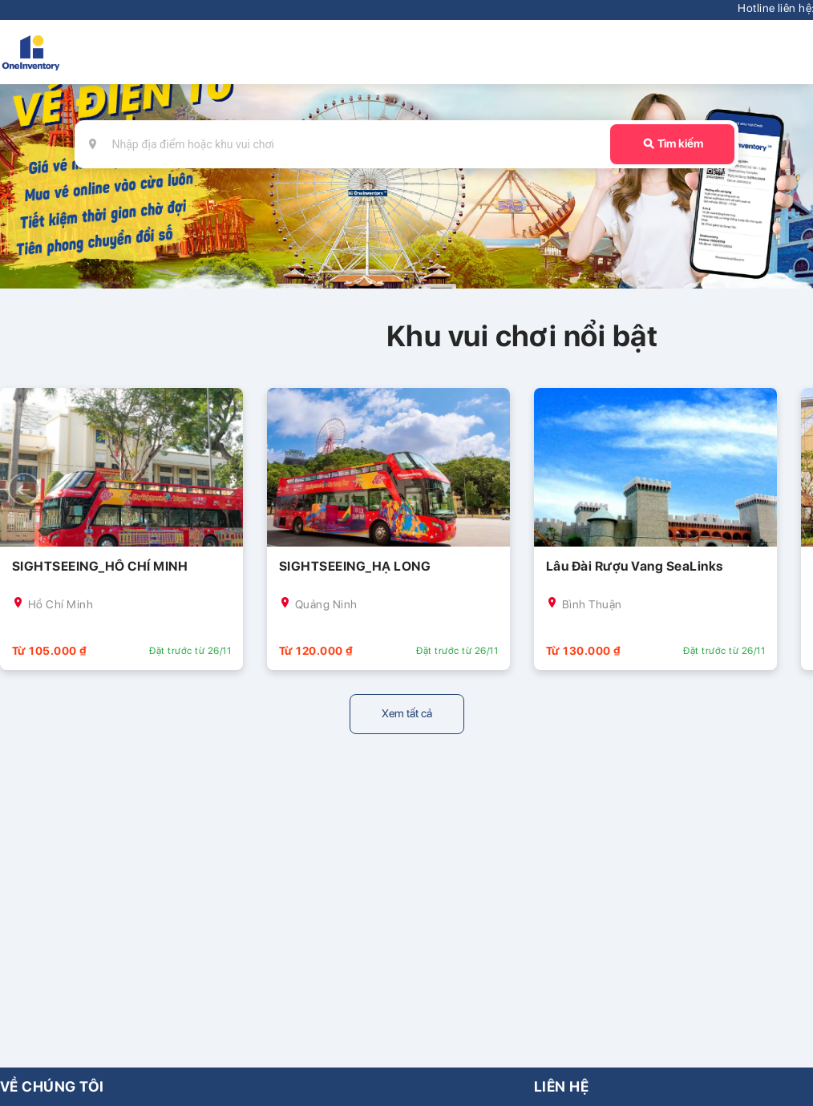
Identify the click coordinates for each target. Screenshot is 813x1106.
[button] (24, 489)
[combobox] (351, 144)
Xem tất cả (407, 713)
